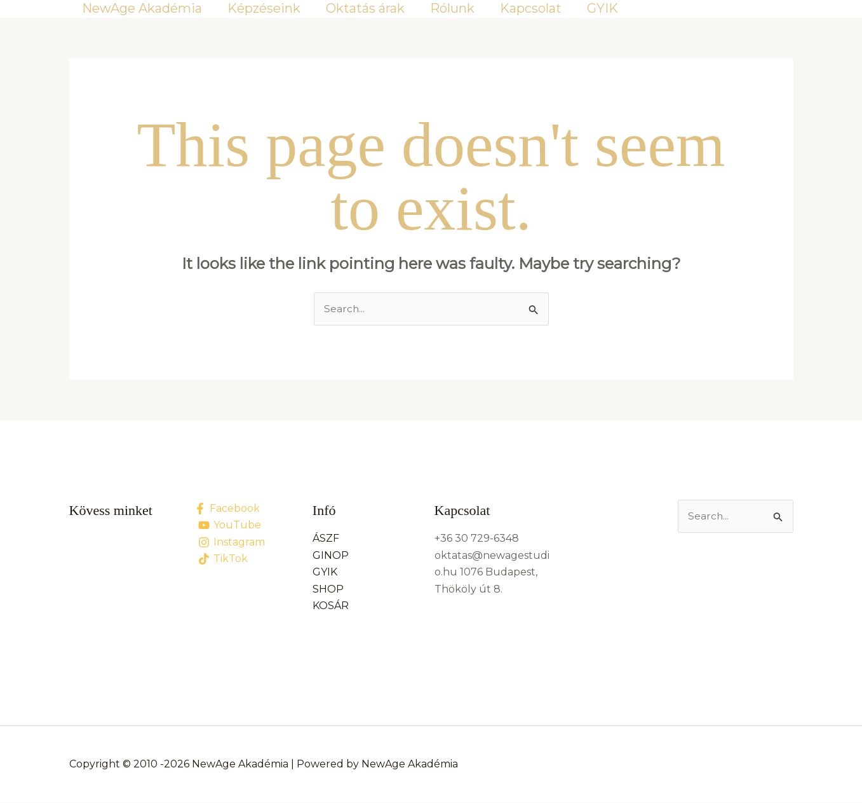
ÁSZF (326, 539)
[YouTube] (230, 526)
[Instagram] (231, 543)
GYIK (602, 8)
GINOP (331, 556)
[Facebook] (227, 509)
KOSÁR (331, 606)
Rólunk (452, 8)
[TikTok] (223, 559)
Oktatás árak (365, 8)
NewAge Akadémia (142, 8)
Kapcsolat (531, 8)
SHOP (328, 590)
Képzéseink (263, 8)
